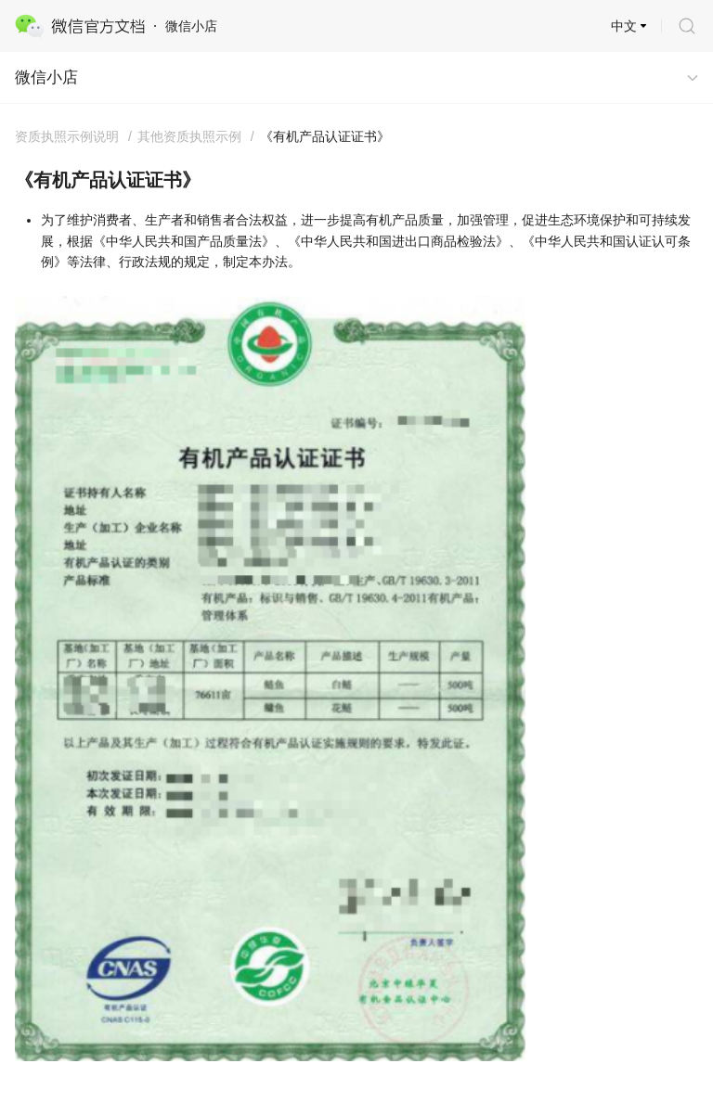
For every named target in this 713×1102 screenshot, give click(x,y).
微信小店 (46, 77)
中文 (624, 26)
